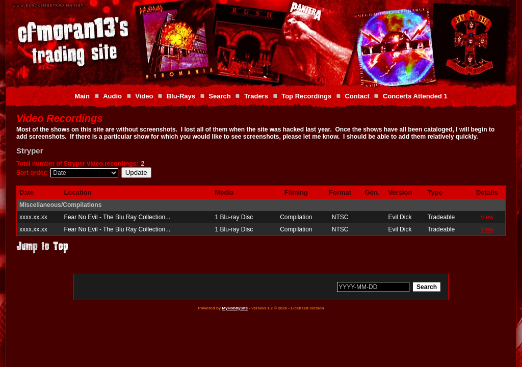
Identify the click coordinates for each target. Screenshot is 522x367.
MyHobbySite (235, 308)
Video (144, 96)
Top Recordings (306, 96)
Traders (256, 96)
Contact (357, 96)
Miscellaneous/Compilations (60, 204)
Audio (112, 96)
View (486, 217)
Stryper (29, 150)
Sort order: (32, 172)
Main (82, 96)
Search (219, 96)
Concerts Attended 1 (415, 96)
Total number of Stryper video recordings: (77, 163)
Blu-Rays (181, 96)
